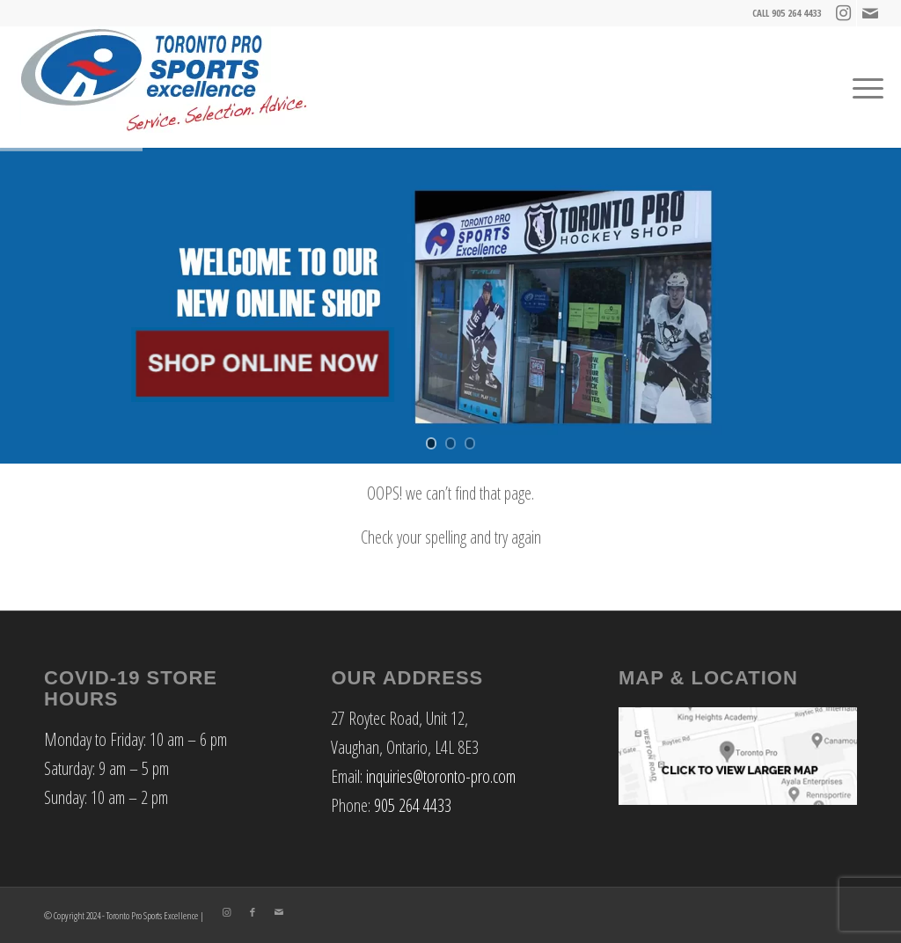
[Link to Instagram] (843, 13)
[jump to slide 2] (450, 443)
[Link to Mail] (870, 13)
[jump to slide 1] (431, 443)
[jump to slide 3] (470, 443)
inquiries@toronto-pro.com (441, 776)
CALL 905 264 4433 (786, 12)
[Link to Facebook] (252, 912)
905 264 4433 (412, 805)
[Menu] (863, 87)
